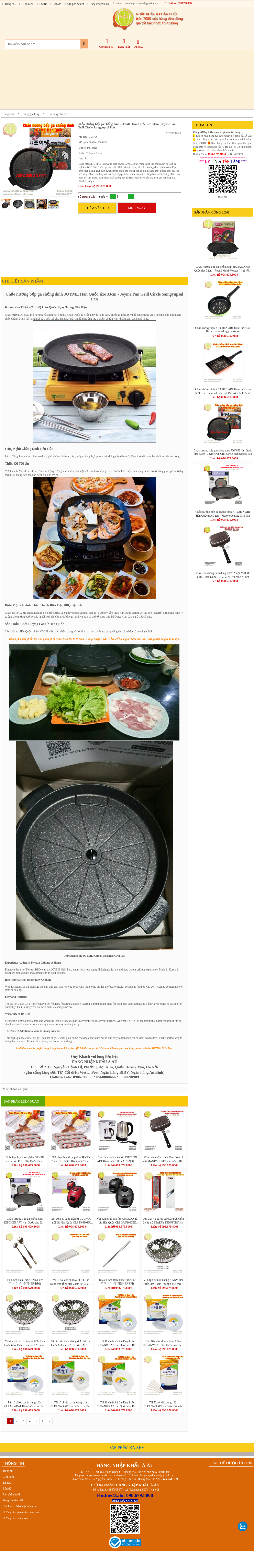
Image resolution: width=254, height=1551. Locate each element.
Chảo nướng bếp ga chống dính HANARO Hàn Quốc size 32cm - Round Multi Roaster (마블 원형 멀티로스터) (223, 268)
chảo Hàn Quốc (19, 1089)
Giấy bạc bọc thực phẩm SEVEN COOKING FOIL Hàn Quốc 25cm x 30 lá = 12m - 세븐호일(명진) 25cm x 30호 (25, 1159)
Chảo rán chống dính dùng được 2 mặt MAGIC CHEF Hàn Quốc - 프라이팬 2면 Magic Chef (163, 1159)
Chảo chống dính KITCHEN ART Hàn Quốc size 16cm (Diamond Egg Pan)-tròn (223, 329)
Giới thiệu (26, 3)
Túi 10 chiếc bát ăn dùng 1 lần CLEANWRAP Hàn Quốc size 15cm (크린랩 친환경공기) (71, 1404)
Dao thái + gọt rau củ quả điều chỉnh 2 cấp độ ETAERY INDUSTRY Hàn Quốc (163, 1220)
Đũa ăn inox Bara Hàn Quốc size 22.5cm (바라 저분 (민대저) (117, 1281)
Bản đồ (56, 3)
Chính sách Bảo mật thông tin (20, 1506)
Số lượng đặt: (87, 196)
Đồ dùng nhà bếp (58, 114)
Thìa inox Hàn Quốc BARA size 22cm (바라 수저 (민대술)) (25, 1281)
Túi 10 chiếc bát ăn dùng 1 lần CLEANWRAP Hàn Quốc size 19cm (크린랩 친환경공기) (117, 1404)
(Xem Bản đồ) (170, 1479)
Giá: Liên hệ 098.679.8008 (95, 186)
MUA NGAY (137, 208)
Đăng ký (138, 43)
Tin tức (42, 3)
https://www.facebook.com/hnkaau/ (106, 1475)
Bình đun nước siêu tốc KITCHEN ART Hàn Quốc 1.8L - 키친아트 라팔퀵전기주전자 (117, 1159)
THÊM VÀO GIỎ (97, 208)
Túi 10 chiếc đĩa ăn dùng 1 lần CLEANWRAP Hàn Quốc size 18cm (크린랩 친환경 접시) (117, 1343)
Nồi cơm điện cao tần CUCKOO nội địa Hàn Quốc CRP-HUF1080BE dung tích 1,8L (117, 1220)
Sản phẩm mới (74, 3)
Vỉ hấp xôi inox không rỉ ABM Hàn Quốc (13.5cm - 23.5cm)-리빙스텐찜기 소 (71, 1343)
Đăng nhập (124, 43)
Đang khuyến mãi (98, 3)
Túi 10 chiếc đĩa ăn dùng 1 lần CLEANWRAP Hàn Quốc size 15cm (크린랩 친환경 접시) (163, 1343)
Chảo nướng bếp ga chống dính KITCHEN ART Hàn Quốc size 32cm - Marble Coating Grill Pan (25, 1220)
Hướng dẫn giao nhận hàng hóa (21, 1512)
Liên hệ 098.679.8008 (26, 1165)
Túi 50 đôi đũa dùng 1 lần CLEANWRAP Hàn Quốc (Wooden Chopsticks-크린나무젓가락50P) (163, 1404)
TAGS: (5, 1089)
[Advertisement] (123, 79)
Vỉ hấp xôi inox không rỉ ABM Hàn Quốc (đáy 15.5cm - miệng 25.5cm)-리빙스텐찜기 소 (24, 1343)
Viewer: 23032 (173, 132)
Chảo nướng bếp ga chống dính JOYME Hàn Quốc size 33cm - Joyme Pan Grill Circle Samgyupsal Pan (223, 452)
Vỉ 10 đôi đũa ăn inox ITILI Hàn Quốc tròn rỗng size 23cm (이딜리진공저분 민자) (71, 1281)
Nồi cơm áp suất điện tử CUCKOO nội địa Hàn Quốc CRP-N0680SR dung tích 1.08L (71, 1220)
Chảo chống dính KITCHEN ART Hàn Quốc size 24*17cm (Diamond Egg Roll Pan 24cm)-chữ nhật (223, 391)
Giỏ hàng (104, 46)
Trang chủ (9, 3)
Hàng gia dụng (31, 114)
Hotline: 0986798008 (178, 3)
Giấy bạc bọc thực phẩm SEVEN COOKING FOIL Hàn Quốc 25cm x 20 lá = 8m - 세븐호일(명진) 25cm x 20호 (71, 1159)
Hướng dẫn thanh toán (16, 1518)
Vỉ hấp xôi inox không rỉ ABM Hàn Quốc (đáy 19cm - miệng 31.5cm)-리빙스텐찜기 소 (164, 1281)
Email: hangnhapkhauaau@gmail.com (135, 3)
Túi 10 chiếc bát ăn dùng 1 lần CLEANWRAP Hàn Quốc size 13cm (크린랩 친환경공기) (24, 1404)
